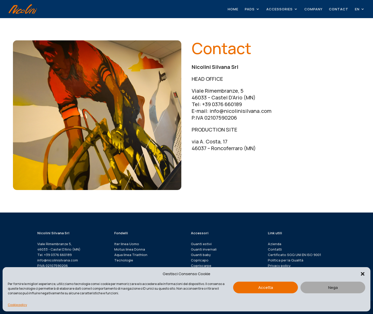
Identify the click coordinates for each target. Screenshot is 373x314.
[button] (362, 273)
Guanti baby (201, 254)
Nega (333, 287)
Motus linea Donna (129, 249)
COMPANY (313, 9)
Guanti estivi (201, 244)
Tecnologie (123, 260)
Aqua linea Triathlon (130, 254)
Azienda (274, 244)
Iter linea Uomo (126, 244)
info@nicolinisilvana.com (57, 260)
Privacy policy (279, 265)
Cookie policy (17, 305)
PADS (250, 9)
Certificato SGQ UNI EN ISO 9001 (294, 254)
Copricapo (200, 260)
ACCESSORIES (279, 9)
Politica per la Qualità (285, 260)
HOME (233, 9)
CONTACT (338, 9)
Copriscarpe (201, 265)
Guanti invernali (204, 249)
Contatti (275, 249)
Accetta (265, 287)
